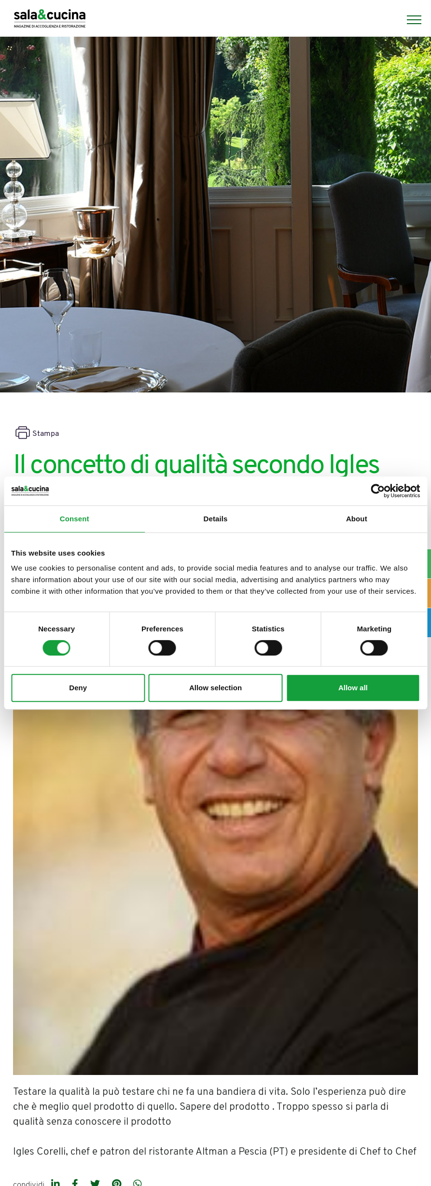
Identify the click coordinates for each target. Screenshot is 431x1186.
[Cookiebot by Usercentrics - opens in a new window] (377, 491)
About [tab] (356, 519)
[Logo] (49, 20)
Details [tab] (216, 519)
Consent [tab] (74, 519)
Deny (78, 688)
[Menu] (409, 19)
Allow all (353, 688)
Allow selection (215, 688)
